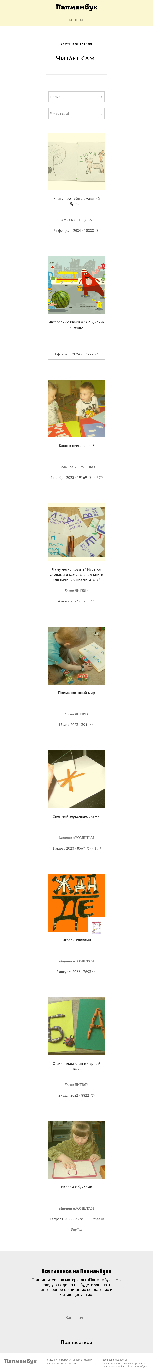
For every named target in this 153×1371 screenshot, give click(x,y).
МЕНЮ (75, 20)
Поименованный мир (76, 693)
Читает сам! (59, 113)
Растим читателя (76, 44)
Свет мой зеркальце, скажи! (77, 817)
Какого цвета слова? (76, 446)
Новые (55, 97)
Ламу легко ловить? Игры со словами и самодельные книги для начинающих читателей (76, 575)
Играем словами (76, 940)
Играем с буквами (76, 1187)
